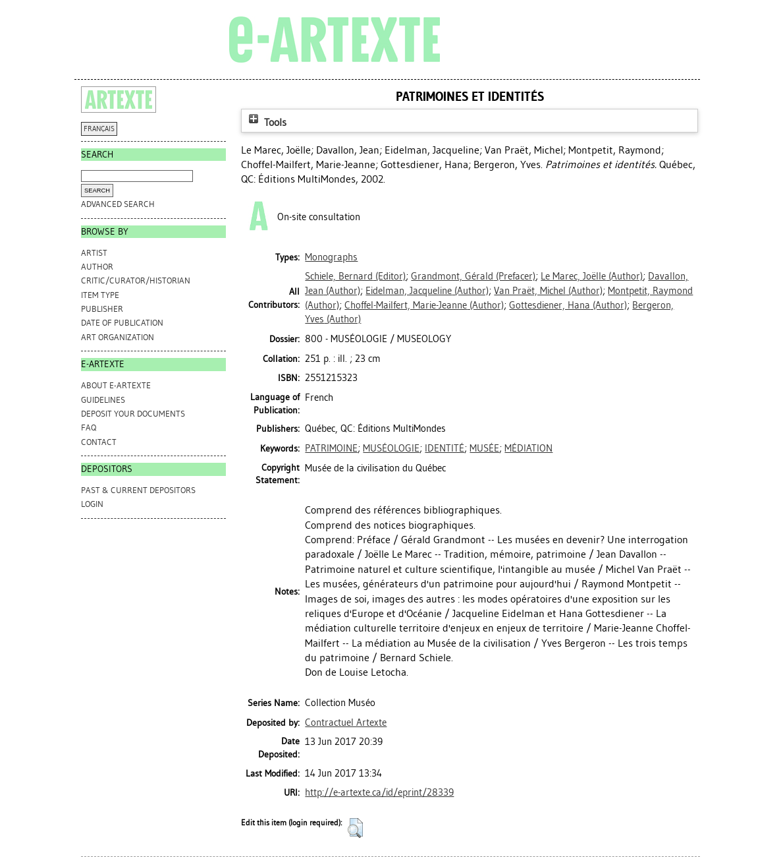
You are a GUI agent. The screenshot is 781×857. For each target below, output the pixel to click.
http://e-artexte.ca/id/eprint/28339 (379, 792)
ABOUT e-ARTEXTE (116, 385)
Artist (94, 253)
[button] (355, 828)
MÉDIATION (528, 448)
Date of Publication (122, 323)
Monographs (331, 257)
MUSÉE (484, 448)
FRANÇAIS (99, 129)
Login (92, 504)
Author (97, 267)
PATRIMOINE (331, 448)
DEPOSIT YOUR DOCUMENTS (133, 414)
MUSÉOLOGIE (391, 448)
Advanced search (118, 204)
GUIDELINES (103, 400)
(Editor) (355, 276)
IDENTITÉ (444, 448)
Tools (266, 122)
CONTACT (99, 442)
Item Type (100, 295)
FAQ (88, 427)
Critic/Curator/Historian (135, 280)
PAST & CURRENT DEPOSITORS (138, 490)
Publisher (102, 309)
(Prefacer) (473, 276)
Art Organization (117, 337)
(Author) (592, 276)
